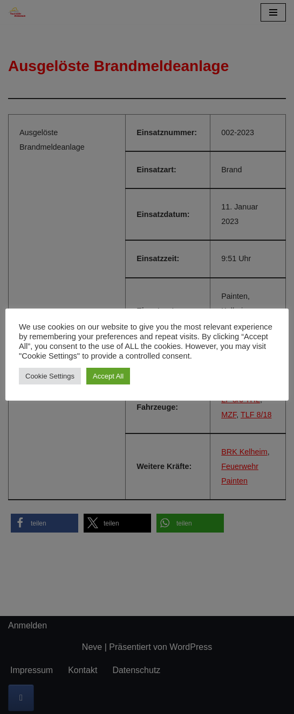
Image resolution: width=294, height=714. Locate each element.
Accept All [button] (108, 376)
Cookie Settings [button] (49, 376)
